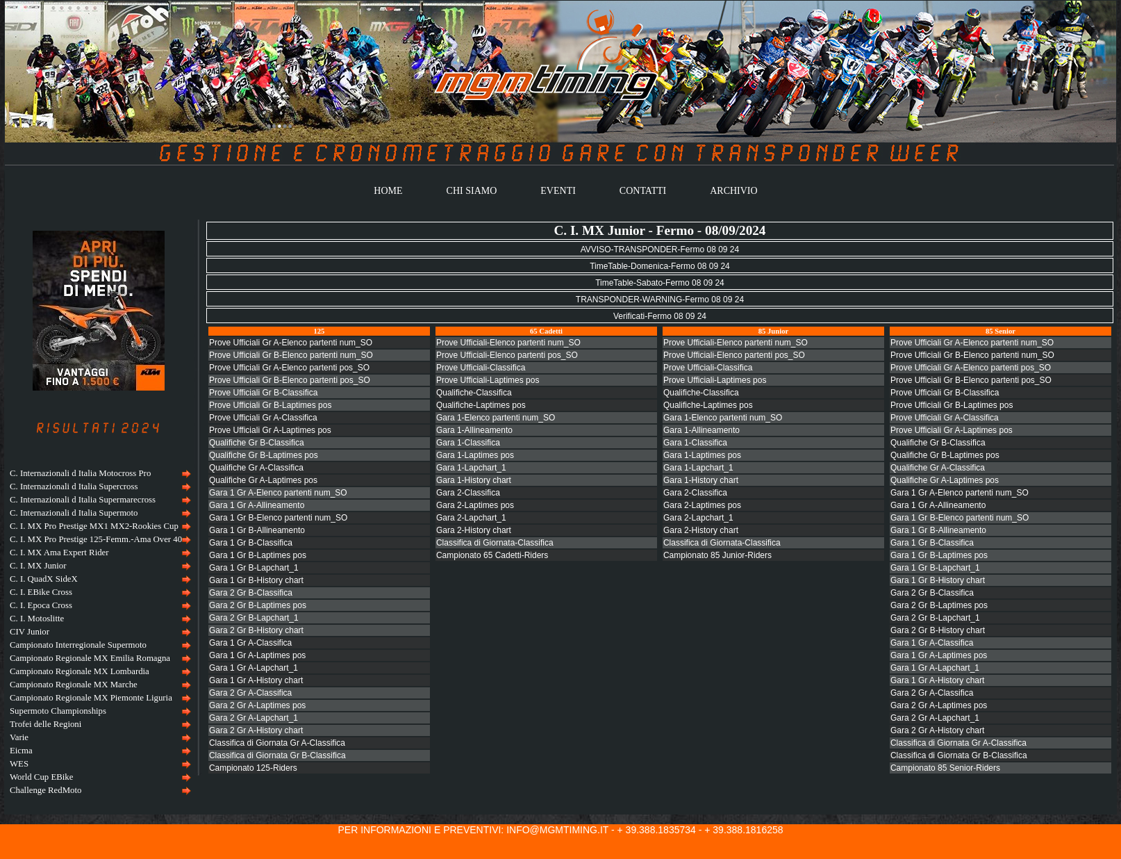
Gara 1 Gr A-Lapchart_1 (253, 668)
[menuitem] (99, 473)
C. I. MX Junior (38, 566)
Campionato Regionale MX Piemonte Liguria (91, 698)
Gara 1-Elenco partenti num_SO (495, 418)
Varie (19, 737)
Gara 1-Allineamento (474, 430)
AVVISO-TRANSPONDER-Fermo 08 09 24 (660, 249)
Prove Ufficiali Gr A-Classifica (263, 418)
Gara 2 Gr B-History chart (256, 630)
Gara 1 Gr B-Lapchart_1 (254, 568)
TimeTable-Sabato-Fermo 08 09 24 (659, 283)
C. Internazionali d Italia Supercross (74, 486)
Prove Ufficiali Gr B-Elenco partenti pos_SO (289, 380)
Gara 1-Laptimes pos (475, 455)
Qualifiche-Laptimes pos (481, 405)
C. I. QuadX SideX (44, 579)
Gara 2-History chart (473, 530)
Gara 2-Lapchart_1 (471, 518)
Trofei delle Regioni (45, 724)
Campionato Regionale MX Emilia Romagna (90, 658)
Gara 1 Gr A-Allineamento (256, 505)
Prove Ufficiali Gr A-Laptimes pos (270, 430)
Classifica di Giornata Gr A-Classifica (277, 743)
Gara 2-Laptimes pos (475, 505)
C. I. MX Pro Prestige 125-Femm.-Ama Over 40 (96, 539)
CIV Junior (29, 632)
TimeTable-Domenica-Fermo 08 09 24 (660, 266)
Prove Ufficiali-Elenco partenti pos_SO (507, 355)
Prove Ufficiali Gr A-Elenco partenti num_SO (290, 342)
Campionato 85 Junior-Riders (717, 555)
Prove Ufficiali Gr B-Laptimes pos (270, 405)
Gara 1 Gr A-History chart (256, 680)
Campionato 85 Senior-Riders (945, 768)
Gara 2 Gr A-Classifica (250, 693)
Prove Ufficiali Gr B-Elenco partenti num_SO (291, 355)
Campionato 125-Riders (253, 768)
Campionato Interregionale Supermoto (78, 645)
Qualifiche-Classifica (474, 393)
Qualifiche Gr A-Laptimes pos (263, 480)
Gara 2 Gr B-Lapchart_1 (254, 618)
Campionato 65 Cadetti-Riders (492, 555)
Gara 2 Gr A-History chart (256, 730)
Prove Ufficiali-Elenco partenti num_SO (508, 342)
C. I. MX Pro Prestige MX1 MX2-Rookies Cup (94, 526)
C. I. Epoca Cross (41, 605)
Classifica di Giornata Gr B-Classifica (277, 755)
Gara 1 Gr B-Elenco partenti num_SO (278, 518)
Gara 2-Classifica (468, 493)
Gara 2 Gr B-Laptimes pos (257, 605)
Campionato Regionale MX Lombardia (79, 671)
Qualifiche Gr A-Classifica (256, 468)
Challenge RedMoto (45, 790)
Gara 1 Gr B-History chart (256, 580)
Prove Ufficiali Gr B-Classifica (263, 393)
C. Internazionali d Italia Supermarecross (83, 500)
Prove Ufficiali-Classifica (480, 368)
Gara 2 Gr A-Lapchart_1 (253, 718)
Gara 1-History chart (473, 480)
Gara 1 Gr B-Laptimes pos (257, 555)
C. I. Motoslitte (37, 618)
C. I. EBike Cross (41, 592)
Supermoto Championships (58, 711)
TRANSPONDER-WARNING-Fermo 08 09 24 (660, 299)
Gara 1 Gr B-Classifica (250, 543)
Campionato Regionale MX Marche (74, 684)
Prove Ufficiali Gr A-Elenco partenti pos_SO (289, 368)
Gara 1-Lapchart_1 (471, 468)
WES (19, 764)
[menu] (99, 632)
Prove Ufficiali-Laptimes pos (488, 380)
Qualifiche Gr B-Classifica (256, 443)
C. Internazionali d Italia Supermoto (74, 513)
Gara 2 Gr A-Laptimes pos (257, 705)
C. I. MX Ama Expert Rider (59, 552)
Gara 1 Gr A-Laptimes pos (257, 655)
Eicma (21, 750)
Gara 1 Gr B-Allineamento (257, 530)
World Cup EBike (41, 777)
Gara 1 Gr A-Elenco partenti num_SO (278, 493)
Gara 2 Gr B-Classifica (250, 593)
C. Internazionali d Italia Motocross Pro (80, 473)
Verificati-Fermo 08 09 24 (659, 316)
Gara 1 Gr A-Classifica (250, 643)
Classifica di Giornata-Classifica (495, 543)
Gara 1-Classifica (468, 443)
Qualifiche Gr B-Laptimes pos (263, 455)
